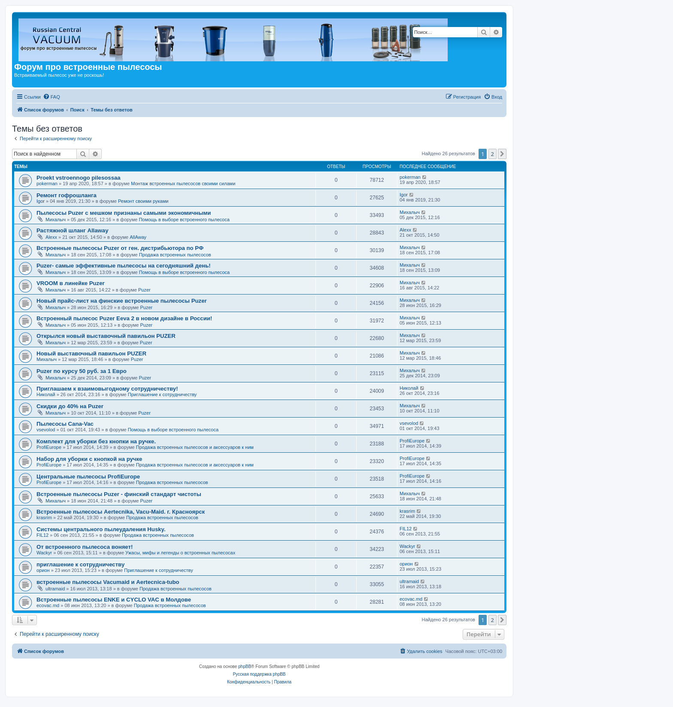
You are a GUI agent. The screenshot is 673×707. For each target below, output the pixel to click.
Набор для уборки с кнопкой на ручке (89, 459)
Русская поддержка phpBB (259, 674)
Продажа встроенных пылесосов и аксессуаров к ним (195, 447)
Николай (45, 394)
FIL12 (42, 535)
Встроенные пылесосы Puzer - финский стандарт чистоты (118, 494)
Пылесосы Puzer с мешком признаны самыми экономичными (123, 213)
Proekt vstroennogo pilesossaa (78, 177)
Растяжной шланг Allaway (72, 230)
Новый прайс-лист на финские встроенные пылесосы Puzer (121, 301)
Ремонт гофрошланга (66, 195)
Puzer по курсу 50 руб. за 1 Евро (81, 371)
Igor (40, 201)
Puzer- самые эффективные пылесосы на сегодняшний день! (123, 265)
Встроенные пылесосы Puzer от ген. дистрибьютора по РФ (119, 248)
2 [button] (492, 154)
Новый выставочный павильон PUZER (91, 353)
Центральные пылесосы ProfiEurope (88, 476)
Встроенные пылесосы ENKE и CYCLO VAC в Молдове (113, 599)
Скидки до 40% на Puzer (69, 406)
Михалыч (55, 219)
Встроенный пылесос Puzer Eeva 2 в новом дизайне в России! (124, 318)
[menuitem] (51, 97)
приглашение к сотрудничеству (80, 564)
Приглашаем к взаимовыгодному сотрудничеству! (107, 388)
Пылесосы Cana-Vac (65, 424)
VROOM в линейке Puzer (70, 283)
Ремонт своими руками (143, 201)
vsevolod (45, 429)
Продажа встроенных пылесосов (175, 254)
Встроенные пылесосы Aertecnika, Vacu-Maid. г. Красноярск (120, 511)
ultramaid (55, 588)
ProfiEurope (48, 447)
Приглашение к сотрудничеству (162, 394)
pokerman (47, 183)
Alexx (51, 237)
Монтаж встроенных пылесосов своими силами (183, 183)
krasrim (44, 517)
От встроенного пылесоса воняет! (84, 547)
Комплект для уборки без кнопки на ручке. (96, 441)
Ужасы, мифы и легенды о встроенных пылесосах (180, 552)
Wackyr (44, 552)
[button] (502, 154)
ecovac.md (47, 605)
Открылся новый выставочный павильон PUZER (106, 336)
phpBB (244, 666)
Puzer (144, 289)
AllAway (138, 237)
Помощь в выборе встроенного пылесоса (184, 219)
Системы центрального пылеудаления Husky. (101, 529)
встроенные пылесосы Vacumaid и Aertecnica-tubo (107, 582)
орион (43, 570)
